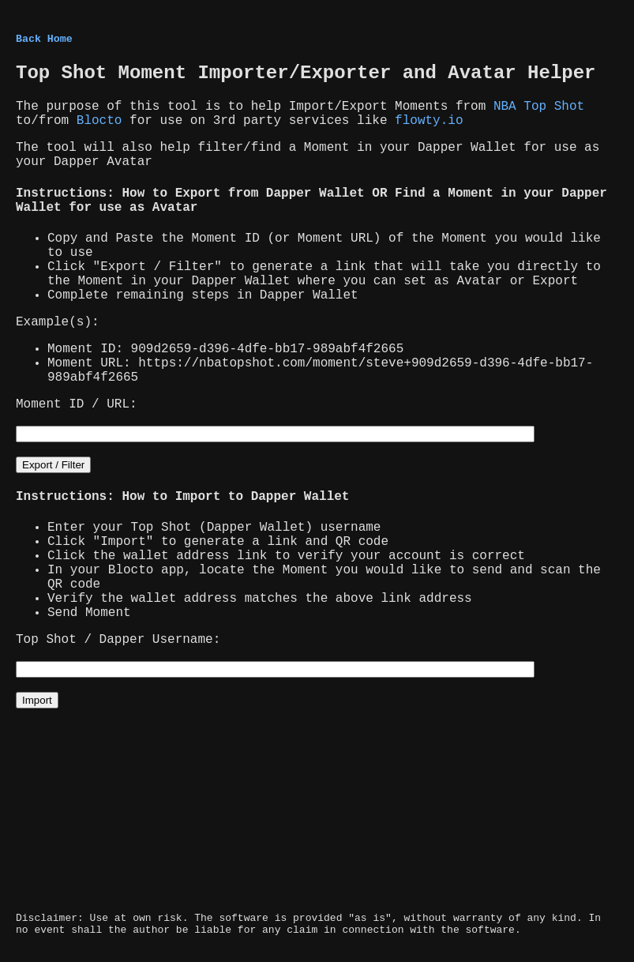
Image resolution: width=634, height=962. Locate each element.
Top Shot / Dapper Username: (118, 640)
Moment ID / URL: (76, 404)
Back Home (44, 39)
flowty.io (429, 121)
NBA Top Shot (538, 107)
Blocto (99, 121)
